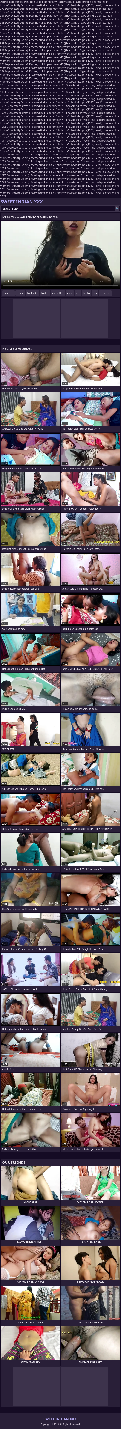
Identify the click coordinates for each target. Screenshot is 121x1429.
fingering (8, 292)
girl (78, 292)
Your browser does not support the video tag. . (60, 255)
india (69, 292)
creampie (105, 292)
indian (20, 292)
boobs (86, 292)
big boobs (32, 292)
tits (95, 292)
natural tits (57, 292)
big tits (45, 292)
